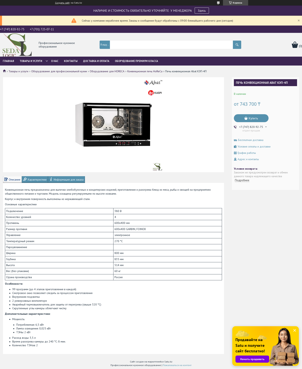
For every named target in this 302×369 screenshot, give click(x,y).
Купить (253, 118)
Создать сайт (62, 2)
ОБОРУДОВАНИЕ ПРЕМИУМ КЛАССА (136, 61)
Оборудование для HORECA (107, 71)
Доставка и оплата (96, 61)
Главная (8, 61)
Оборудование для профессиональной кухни (59, 71)
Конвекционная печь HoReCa (144, 71)
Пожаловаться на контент (177, 365)
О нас (54, 61)
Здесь (202, 10)
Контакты (71, 61)
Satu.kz (168, 361)
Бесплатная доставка (250, 140)
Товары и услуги (31, 61)
